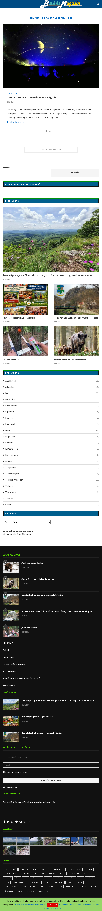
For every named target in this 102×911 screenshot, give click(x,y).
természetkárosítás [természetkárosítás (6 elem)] (21, 888)
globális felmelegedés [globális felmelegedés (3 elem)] (80, 874)
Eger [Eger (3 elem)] (36, 874)
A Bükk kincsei (52, 380)
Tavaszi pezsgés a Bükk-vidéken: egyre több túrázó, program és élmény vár (47, 275)
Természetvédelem (52, 479)
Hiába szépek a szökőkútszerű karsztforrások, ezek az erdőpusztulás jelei (56, 611)
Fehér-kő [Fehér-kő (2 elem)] (65, 874)
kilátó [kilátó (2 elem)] (36, 879)
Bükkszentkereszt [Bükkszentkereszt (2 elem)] (11, 874)
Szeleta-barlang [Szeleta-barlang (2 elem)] (48, 883)
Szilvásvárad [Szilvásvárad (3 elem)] (74, 883)
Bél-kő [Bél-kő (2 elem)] (15, 869)
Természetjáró (52, 473)
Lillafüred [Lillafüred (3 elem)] (70, 879)
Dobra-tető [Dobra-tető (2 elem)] (26, 874)
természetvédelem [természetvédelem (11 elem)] (39, 888)
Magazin (52, 461)
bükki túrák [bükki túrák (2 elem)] (92, 869)
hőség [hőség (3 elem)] (27, 879)
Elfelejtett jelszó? (11, 787)
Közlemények (52, 455)
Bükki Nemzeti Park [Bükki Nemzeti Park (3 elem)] (77, 869)
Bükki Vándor (52, 405)
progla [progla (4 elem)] (19, 883)
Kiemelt (52, 442)
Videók (52, 504)
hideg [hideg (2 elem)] (7, 879)
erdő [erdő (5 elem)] (44, 874)
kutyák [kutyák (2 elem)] (59, 879)
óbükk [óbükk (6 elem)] (65, 892)
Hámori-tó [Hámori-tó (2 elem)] (16, 879)
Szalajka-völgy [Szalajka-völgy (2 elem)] (31, 883)
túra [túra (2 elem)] (73, 888)
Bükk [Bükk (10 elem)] (36, 869)
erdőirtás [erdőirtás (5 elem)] (53, 874)
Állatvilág (52, 387)
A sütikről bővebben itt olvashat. (30, 905)
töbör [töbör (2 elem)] (52, 888)
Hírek (16, 93)
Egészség (52, 411)
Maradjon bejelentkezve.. (15, 772)
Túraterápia (52, 492)
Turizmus (52, 498)
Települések (52, 467)
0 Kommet (51, 131)
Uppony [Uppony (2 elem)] (44, 892)
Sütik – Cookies (9, 671)
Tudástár (52, 486)
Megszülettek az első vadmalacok (70, 360)
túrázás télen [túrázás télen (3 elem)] (32, 892)
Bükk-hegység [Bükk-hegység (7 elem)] (61, 869)
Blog (8, 93)
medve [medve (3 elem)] (93, 879)
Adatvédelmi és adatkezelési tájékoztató (21, 678)
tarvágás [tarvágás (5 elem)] (86, 883)
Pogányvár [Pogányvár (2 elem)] (8, 883)
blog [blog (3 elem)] (6, 869)
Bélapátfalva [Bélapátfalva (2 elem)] (25, 869)
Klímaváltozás (52, 448)
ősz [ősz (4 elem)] (73, 892)
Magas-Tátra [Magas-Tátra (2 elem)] (82, 879)
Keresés (7, 167)
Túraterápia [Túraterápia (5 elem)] (83, 888)
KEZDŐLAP (8, 643)
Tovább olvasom (16, 122)
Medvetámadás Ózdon (32, 563)
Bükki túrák (52, 399)
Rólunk (6, 650)
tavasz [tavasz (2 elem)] (7, 888)
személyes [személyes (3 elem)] (61, 883)
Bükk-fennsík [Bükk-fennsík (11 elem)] (47, 869)
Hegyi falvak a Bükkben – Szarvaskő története (76, 318)
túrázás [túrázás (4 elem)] (20, 892)
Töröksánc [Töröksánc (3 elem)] (63, 888)
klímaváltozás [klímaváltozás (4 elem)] (47, 879)
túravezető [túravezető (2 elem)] (9, 892)
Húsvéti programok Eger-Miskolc (19, 318)
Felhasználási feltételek (14, 664)
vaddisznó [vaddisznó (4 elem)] (55, 892)
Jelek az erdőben (11, 360)
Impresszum (8, 657)
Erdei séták (52, 424)
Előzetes (52, 417)
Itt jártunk (52, 436)
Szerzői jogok (9, 685)
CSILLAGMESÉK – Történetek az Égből (31, 97)
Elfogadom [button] (53, 905)
